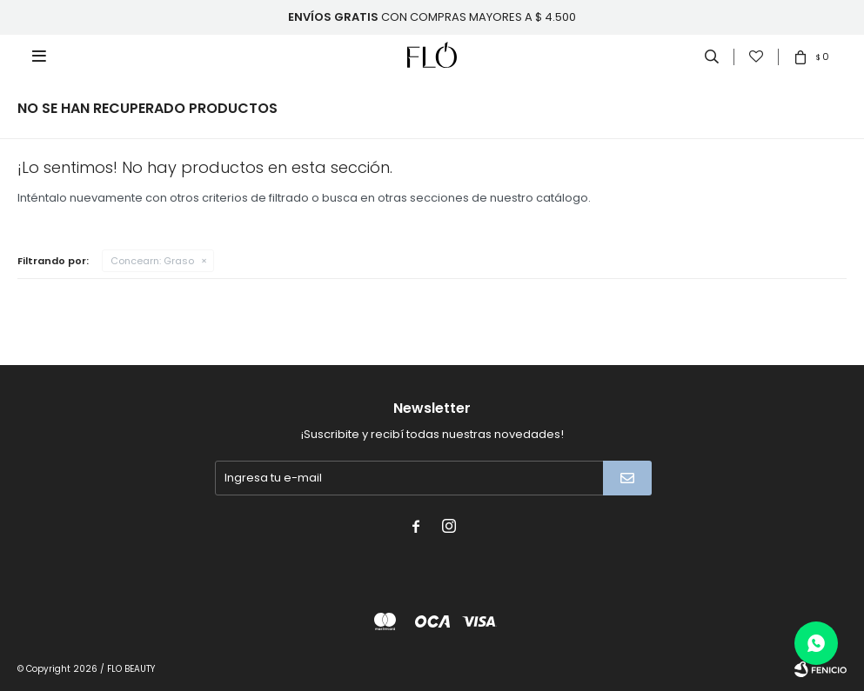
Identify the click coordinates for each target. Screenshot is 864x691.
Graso (152, 261)
